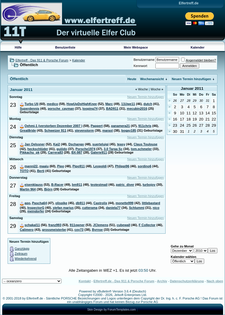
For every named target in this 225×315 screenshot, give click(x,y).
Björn (48, 189)
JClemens (100, 225)
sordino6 (144, 166)
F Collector (147, 225)
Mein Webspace (136, 47)
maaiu (44, 166)
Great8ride (28, 130)
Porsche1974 (85, 149)
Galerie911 (99, 152)
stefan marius (63, 207)
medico (52, 104)
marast (107, 130)
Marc (109, 104)
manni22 (31, 166)
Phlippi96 (122, 166)
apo (27, 203)
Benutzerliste (65, 47)
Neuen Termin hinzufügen (191, 79)
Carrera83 (55, 152)
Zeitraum (21, 253)
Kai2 (56, 144)
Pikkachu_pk (29, 152)
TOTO (24, 171)
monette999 (124, 203)
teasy (121, 144)
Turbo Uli (31, 104)
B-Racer (57, 184)
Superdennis (29, 108)
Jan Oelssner (35, 144)
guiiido (61, 149)
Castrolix (100, 203)
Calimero (27, 229)
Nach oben (215, 281)
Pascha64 (39, 203)
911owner (77, 225)
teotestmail (98, 184)
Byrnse (97, 229)
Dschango (76, 144)
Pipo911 (79, 166)
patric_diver (125, 184)
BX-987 (76, 152)
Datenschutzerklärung (187, 281)
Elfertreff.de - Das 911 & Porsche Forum (124, 281)
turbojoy (148, 184)
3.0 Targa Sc (113, 149)
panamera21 (120, 126)
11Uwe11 (128, 104)
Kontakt (85, 281)
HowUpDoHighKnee (81, 104)
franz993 (54, 225)
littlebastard (151, 203)
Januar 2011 (192, 88)
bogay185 (128, 130)
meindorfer (35, 211)
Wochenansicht (152, 79)
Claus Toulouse (145, 144)
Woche (141, 89)
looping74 (90, 108)
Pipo (60, 166)
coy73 (78, 229)
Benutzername (144, 59)
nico (156, 207)
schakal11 (32, 225)
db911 (80, 203)
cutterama (90, 207)
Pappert (97, 126)
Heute (131, 79)
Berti (40, 171)
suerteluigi (100, 144)
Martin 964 (28, 189)
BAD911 (112, 108)
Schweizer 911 (55, 130)
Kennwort (140, 66)
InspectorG (35, 207)
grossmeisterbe (54, 229)
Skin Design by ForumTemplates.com (111, 309)
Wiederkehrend (26, 258)
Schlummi (137, 207)
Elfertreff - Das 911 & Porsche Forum (42, 60)
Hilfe (18, 47)
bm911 (77, 184)
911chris (145, 126)
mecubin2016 (137, 108)
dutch (147, 104)
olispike (61, 203)
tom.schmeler (141, 149)
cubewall (123, 225)
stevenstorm (84, 130)
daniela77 (113, 207)
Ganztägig (22, 248)
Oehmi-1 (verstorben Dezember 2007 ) (53, 126)
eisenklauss (34, 184)
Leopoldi (100, 166)
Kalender (198, 47)
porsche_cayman (61, 108)
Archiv (162, 281)
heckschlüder (37, 149)
